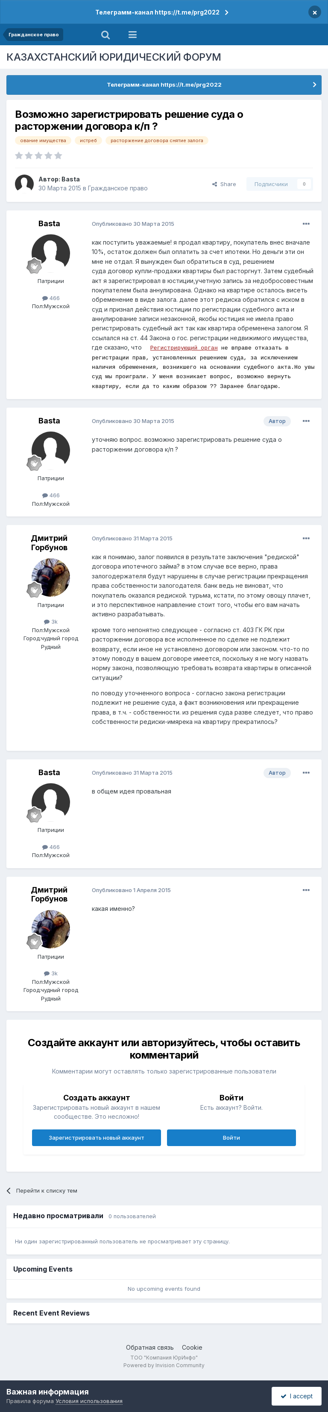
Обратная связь (150, 1347)
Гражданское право (118, 188)
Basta (71, 179)
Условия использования (89, 1400)
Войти (231, 1137)
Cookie (192, 1347)
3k (51, 621)
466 (51, 298)
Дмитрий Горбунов (49, 543)
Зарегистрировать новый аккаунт (96, 1137)
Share (224, 184)
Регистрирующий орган (184, 347)
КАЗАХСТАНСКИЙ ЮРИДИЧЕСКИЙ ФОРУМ (113, 57)
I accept (297, 1396)
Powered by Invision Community (164, 1365)
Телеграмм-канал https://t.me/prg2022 (157, 12)
